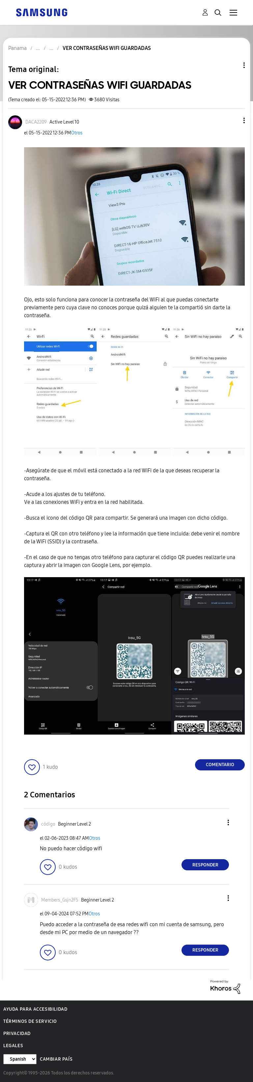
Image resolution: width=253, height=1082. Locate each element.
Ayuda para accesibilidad (35, 1009)
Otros (76, 133)
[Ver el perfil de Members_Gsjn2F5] (59, 900)
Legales (13, 1045)
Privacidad (17, 1033)
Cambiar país (56, 1059)
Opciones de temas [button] (233, 65)
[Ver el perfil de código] (48, 824)
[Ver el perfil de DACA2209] (36, 122)
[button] (233, 120)
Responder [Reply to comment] (205, 865)
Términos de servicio (30, 1021)
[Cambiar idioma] (20, 1059)
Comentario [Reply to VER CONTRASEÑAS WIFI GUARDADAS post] (220, 764)
